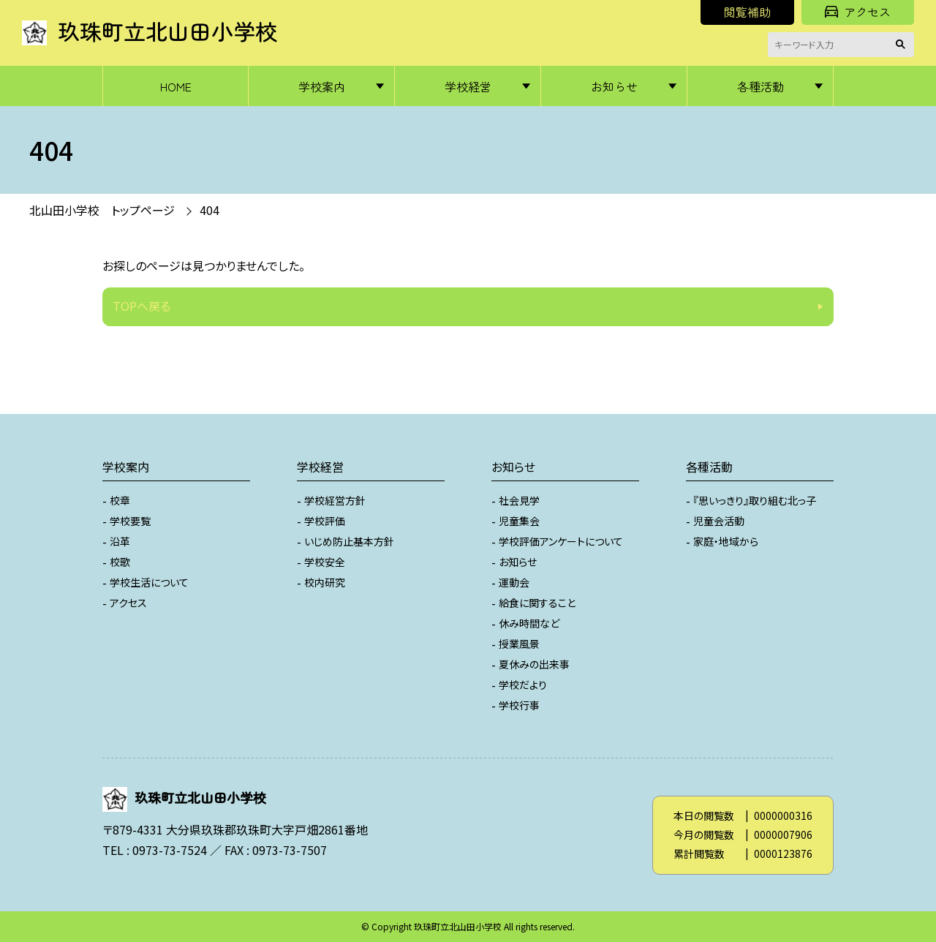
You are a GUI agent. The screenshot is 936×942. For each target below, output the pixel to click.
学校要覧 (130, 520)
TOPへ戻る (141, 305)
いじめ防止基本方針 (349, 541)
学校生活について (149, 582)
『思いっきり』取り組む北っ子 (754, 500)
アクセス (858, 11)
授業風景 (519, 643)
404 (209, 210)
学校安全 (324, 561)
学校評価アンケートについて (561, 541)
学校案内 (321, 86)
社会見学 (519, 500)
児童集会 (519, 520)
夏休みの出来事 (534, 664)
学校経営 (468, 86)
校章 (120, 500)
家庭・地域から (725, 541)
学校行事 (519, 705)
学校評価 (324, 520)
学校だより (523, 684)
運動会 (514, 582)
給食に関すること (537, 602)
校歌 (120, 561)
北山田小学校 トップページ (102, 210)
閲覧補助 (747, 11)
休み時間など (529, 623)
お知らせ (614, 86)
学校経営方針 (335, 500)
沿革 (120, 541)
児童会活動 (718, 520)
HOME (176, 86)
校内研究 (324, 582)
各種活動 (760, 86)
